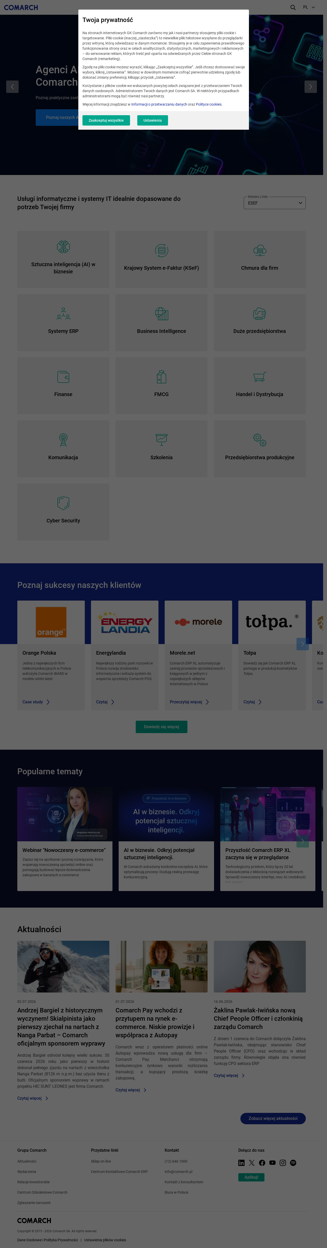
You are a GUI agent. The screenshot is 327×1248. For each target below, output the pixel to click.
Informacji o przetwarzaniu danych (159, 104)
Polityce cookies (209, 104)
